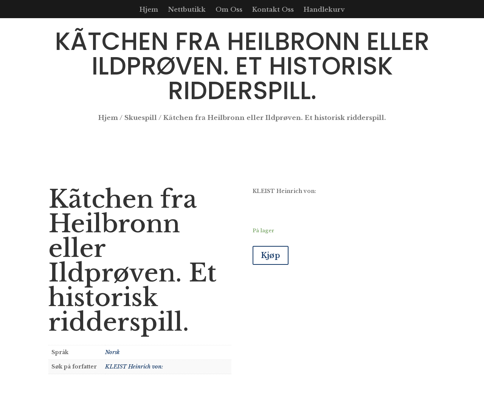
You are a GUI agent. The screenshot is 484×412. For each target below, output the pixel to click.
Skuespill (140, 118)
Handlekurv (324, 10)
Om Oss (229, 10)
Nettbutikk (187, 10)
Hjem (149, 10)
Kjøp (270, 255)
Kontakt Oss (273, 10)
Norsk (112, 352)
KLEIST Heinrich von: (134, 366)
